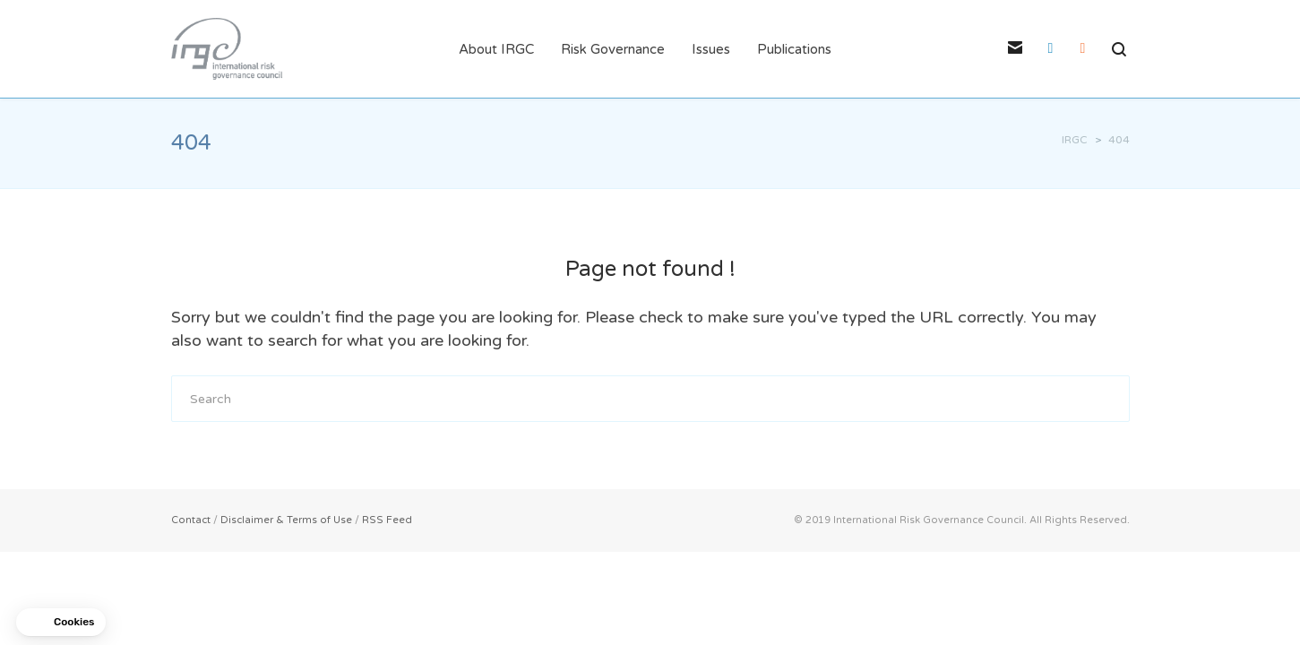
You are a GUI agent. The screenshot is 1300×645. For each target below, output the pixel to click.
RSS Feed (387, 520)
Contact (191, 520)
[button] (61, 622)
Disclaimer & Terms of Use (286, 520)
